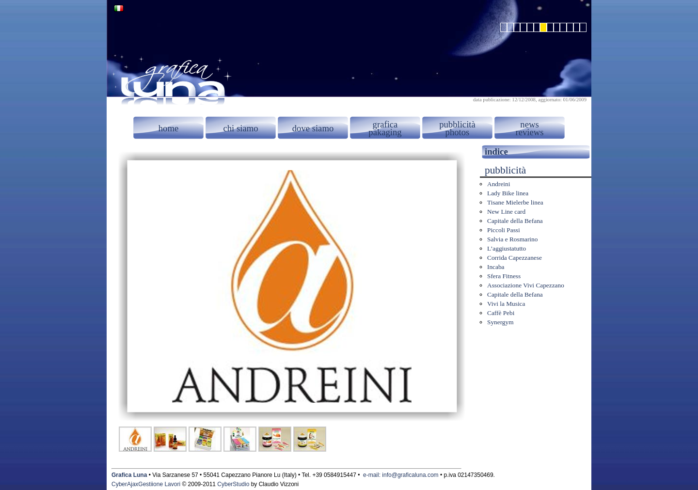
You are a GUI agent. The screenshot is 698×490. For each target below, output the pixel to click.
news (529, 124)
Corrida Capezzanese (514, 257)
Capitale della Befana (515, 220)
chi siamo (240, 128)
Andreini (498, 184)
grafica (385, 124)
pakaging (384, 132)
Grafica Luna (129, 475)
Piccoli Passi (503, 230)
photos (457, 132)
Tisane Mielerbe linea (515, 202)
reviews (529, 132)
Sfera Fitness (504, 276)
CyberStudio (233, 484)
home (168, 128)
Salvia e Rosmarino (512, 239)
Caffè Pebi (500, 312)
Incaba (496, 266)
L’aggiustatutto (506, 248)
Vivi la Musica (506, 303)
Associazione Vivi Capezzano (525, 285)
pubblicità (457, 124)
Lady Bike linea (507, 193)
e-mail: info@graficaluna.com (401, 475)
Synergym (500, 322)
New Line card (506, 211)
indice (496, 151)
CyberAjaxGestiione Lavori (145, 484)
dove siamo (313, 128)
